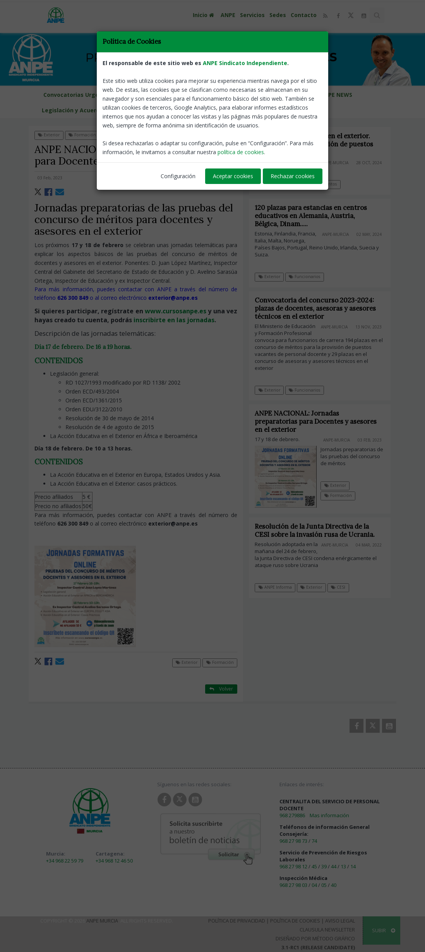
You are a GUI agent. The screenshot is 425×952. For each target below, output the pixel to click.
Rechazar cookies (293, 140)
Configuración (178, 140)
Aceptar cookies (233, 140)
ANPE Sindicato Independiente (245, 27)
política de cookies (241, 116)
